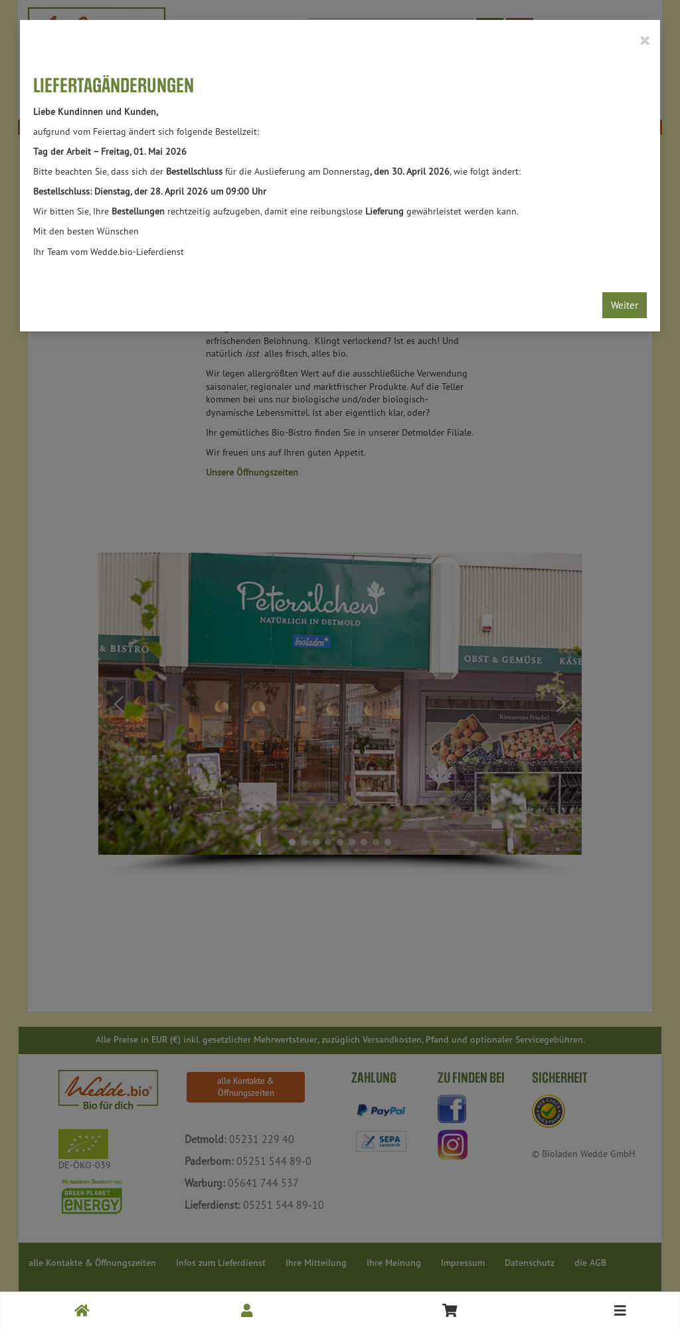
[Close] (644, 40)
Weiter (624, 305)
